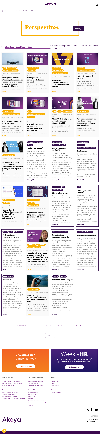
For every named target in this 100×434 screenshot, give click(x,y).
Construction (32, 394)
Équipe (53, 383)
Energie (30, 398)
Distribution (31, 396)
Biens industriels (33, 392)
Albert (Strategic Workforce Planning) (13, 398)
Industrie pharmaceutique (36, 401)
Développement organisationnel (12, 383)
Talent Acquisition (7, 388)
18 (58, 326)
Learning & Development (10, 392)
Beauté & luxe (32, 390)
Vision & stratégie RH (8, 394)
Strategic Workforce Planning (11, 381)
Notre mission (55, 385)
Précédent (22, 326)
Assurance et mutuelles (35, 385)
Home (2, 11)
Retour (50, 335)
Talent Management (8, 390)
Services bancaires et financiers (37, 403)
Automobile (32, 388)
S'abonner (74, 367)
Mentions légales (56, 392)
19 (62, 326)
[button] (4, 430)
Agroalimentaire (33, 383)
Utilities (30, 405)
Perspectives (54, 381)
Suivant (79, 326)
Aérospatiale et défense (35, 381)
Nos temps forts (56, 388)
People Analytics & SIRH (9, 396)
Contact (53, 390)
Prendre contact (26, 366)
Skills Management (8, 385)
